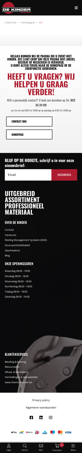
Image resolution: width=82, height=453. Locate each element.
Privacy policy (41, 400)
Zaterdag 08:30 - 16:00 (17, 296)
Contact (9, 229)
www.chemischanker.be (18, 382)
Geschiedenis (12, 250)
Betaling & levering (15, 361)
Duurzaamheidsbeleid (17, 245)
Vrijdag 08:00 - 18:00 (16, 291)
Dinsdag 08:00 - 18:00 (16, 276)
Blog (7, 255)
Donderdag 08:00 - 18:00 (18, 286)
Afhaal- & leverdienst (16, 372)
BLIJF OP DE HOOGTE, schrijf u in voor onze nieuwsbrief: (39, 163)
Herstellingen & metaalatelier (21, 377)
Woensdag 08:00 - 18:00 (18, 281)
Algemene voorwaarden (41, 407)
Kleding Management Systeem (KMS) (26, 240)
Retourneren (12, 367)
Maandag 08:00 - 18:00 (17, 271)
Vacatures (10, 235)
